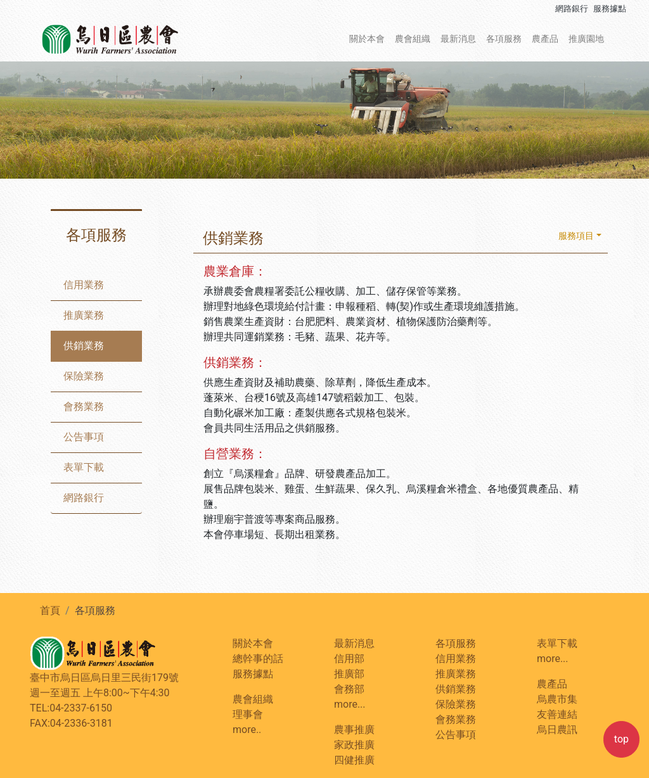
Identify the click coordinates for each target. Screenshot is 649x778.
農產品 (545, 39)
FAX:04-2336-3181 (71, 723)
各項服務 (504, 39)
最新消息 (458, 39)
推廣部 (349, 674)
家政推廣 (354, 745)
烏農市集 (557, 699)
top (621, 739)
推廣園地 (586, 39)
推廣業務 (83, 315)
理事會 (248, 714)
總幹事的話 (258, 659)
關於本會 (367, 39)
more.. (247, 730)
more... (350, 704)
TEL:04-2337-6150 (71, 708)
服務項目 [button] (576, 236)
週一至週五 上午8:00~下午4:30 (100, 693)
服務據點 (609, 8)
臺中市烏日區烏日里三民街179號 (104, 678)
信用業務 (83, 285)
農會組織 (412, 39)
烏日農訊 (557, 730)
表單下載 (83, 467)
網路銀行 (571, 8)
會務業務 (83, 406)
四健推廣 (354, 760)
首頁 (50, 610)
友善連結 (557, 714)
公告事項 (83, 437)
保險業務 (83, 376)
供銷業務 (83, 346)
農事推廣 (354, 730)
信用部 (349, 659)
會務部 (349, 689)
